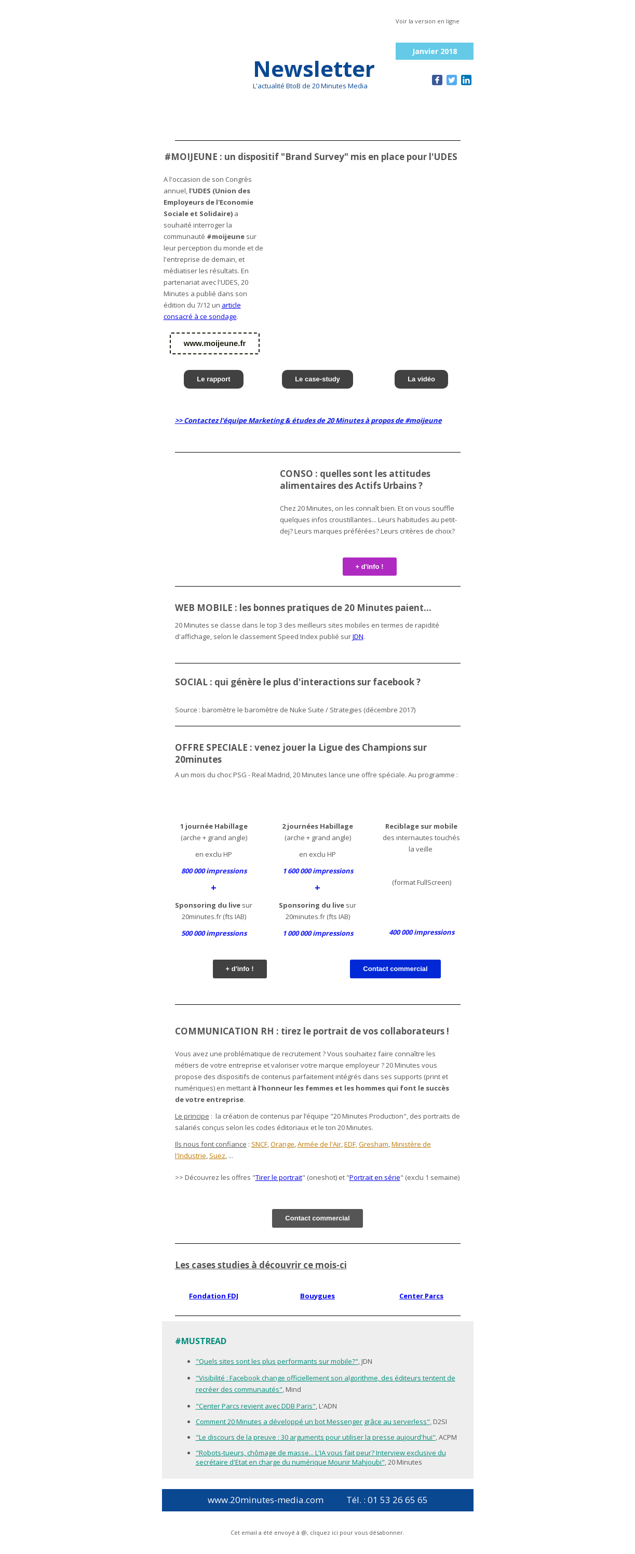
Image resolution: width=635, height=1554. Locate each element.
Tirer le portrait (278, 1177)
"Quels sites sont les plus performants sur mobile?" (277, 1361)
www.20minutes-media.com (265, 1500)
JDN (358, 636)
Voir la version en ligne (428, 21)
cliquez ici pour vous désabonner (356, 1532)
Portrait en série (374, 1177)
